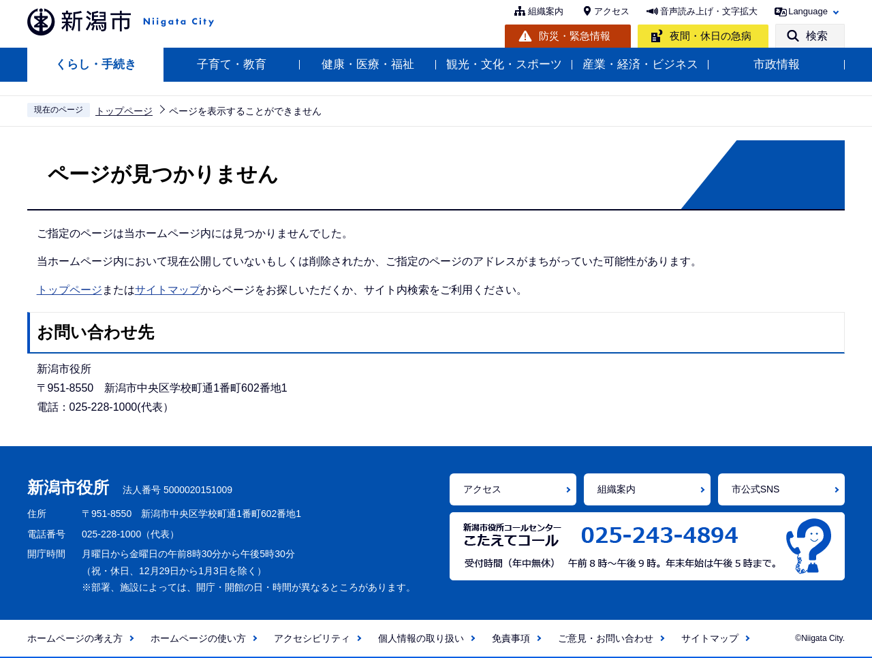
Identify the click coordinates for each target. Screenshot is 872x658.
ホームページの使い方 (198, 638)
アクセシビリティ (312, 638)
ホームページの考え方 (75, 638)
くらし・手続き (95, 64)
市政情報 (776, 64)
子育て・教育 (231, 64)
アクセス (611, 11)
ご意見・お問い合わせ (605, 638)
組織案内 (545, 11)
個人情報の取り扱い (421, 638)
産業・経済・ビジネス (640, 64)
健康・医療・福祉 (368, 64)
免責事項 (511, 638)
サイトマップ (167, 290)
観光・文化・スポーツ (504, 64)
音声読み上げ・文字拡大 (709, 11)
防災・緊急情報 (574, 36)
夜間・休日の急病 (710, 36)
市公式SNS (756, 489)
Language (808, 11)
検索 (817, 36)
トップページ (124, 111)
